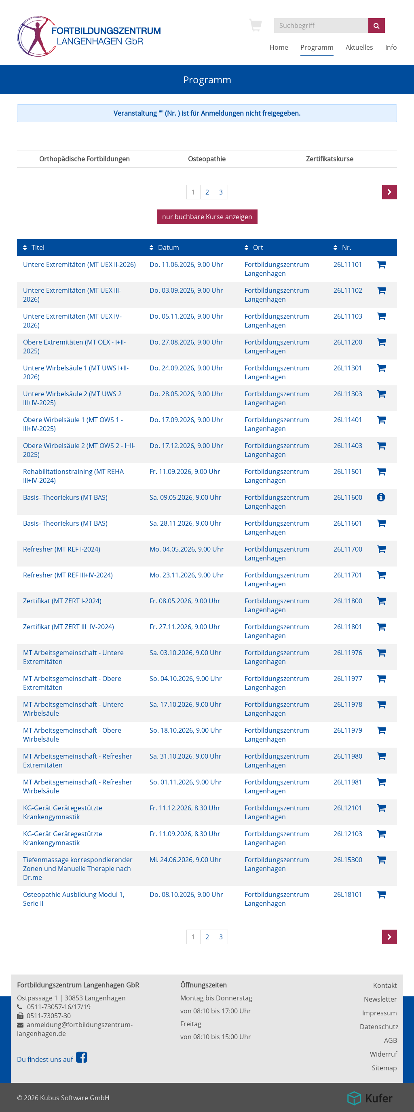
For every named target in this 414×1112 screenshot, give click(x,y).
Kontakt (385, 985)
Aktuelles (359, 47)
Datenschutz (378, 1026)
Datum (164, 247)
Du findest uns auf (52, 1059)
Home (279, 47)
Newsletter (380, 999)
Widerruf (383, 1054)
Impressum (379, 1012)
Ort (254, 247)
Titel (33, 247)
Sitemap (384, 1067)
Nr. (342, 247)
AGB (390, 1040)
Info (391, 47)
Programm (317, 47)
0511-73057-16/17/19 (59, 1006)
